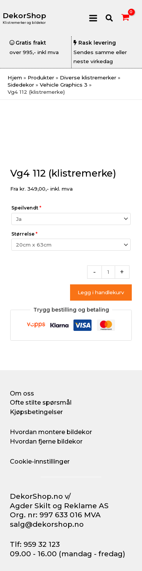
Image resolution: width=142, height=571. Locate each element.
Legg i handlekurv (101, 292)
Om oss (22, 393)
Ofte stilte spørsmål (41, 402)
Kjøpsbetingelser (36, 412)
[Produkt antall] (108, 272)
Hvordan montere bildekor (51, 432)
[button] (110, 18)
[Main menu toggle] (93, 18)
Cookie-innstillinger (40, 461)
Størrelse (24, 234)
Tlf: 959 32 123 (35, 544)
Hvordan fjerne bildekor (46, 441)
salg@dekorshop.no (47, 524)
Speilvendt (26, 208)
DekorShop (24, 15)
